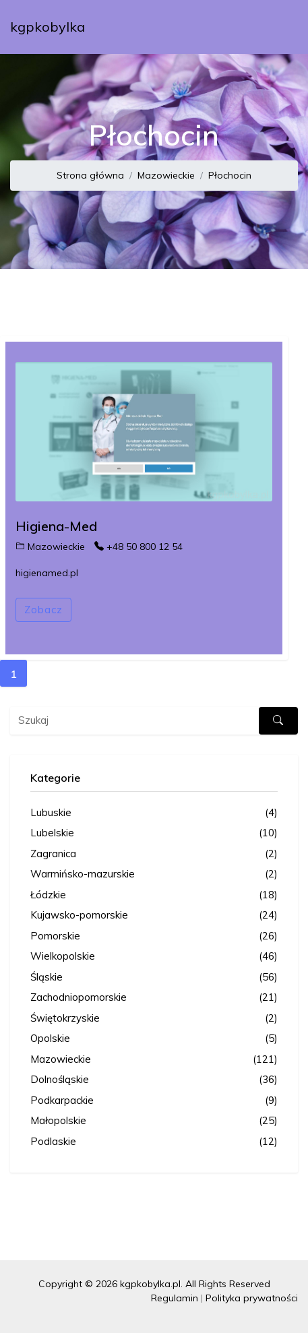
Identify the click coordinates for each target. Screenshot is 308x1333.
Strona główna (90, 175)
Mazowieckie (166, 175)
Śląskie (154, 977)
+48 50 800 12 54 (138, 546)
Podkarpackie (154, 1101)
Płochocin (229, 175)
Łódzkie (154, 895)
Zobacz (43, 609)
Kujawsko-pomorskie (154, 915)
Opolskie (154, 1039)
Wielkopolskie (154, 956)
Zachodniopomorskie (154, 997)
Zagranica (154, 854)
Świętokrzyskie (154, 1018)
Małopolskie (154, 1121)
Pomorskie (154, 936)
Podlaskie (154, 1142)
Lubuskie (154, 813)
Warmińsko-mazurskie (154, 874)
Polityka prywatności (252, 1298)
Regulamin (174, 1298)
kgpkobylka (47, 26)
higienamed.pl (47, 573)
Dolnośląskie (154, 1080)
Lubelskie (154, 833)
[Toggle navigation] (279, 26)
